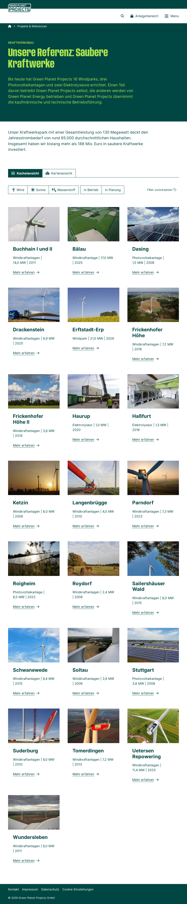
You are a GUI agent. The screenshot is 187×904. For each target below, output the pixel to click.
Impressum (30, 889)
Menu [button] (172, 16)
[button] (122, 16)
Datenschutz (50, 889)
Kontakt (13, 889)
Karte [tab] (59, 173)
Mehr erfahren (26, 272)
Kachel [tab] (25, 173)
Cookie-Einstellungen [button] (78, 889)
